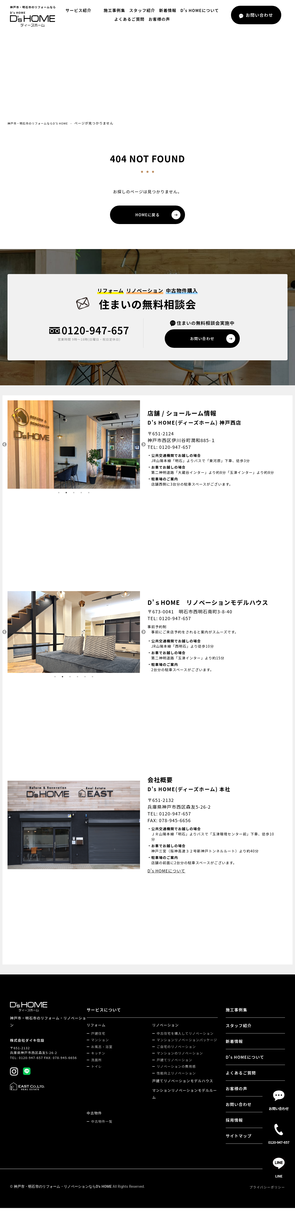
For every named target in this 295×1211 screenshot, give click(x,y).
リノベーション (166, 1027)
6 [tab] (92, 679)
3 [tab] (73, 495)
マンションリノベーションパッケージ (187, 1042)
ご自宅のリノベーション (176, 1049)
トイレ (97, 1069)
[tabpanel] (74, 447)
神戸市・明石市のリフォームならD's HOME (43, 123)
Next (143, 447)
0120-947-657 (95, 332)
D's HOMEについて (198, 10)
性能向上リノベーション (176, 1076)
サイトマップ (239, 1139)
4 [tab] (81, 495)
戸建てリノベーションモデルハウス (183, 1083)
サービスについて (105, 1013)
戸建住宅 (99, 1036)
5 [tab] (88, 495)
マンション (101, 1042)
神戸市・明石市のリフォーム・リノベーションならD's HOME (63, 1189)
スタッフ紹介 (141, 10)
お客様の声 (159, 19)
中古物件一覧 (103, 1124)
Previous (3, 447)
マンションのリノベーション (180, 1056)
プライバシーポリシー (267, 1190)
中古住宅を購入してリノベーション (185, 1036)
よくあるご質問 (129, 19)
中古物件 (95, 1115)
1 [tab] (58, 495)
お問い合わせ (239, 1107)
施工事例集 (113, 10)
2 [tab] (66, 495)
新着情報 (166, 10)
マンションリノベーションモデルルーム (185, 1097)
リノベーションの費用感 (176, 1069)
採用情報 (234, 1123)
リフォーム (97, 1027)
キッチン (99, 1056)
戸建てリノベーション (175, 1062)
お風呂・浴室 (103, 1049)
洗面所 (97, 1062)
